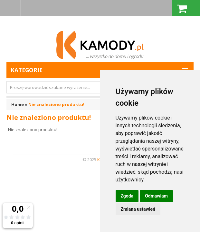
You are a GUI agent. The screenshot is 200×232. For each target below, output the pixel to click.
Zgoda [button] (127, 195)
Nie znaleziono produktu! (56, 104)
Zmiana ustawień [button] (138, 209)
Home (17, 104)
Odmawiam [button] (156, 195)
